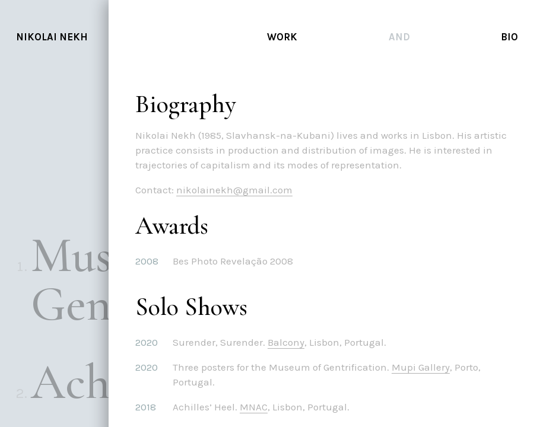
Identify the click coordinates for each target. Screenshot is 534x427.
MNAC (258, 407)
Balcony (290, 342)
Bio (509, 37)
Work (282, 37)
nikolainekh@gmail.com (238, 190)
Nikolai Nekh (52, 37)
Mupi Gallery (425, 367)
